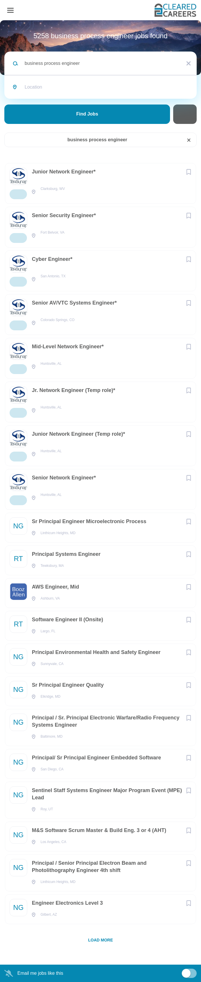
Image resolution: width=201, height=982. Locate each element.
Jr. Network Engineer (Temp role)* (73, 390)
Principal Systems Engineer (66, 554)
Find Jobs (87, 113)
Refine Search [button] (185, 114)
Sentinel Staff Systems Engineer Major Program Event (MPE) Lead (107, 793)
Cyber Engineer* (52, 259)
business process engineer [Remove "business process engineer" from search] (97, 139)
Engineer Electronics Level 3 (67, 903)
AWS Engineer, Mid (55, 587)
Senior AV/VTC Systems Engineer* (74, 303)
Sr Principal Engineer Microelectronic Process (89, 521)
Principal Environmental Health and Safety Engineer (96, 652)
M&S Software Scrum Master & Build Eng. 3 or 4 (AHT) (99, 830)
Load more (100, 940)
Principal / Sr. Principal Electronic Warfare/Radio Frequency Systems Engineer (106, 721)
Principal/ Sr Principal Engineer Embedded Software (96, 758)
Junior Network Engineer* (64, 172)
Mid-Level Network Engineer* (68, 346)
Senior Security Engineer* (64, 215)
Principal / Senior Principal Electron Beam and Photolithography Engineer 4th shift (89, 866)
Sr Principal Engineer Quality (68, 685)
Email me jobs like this (40, 973)
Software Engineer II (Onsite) (67, 619)
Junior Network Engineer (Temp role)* (78, 434)
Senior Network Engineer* (64, 478)
